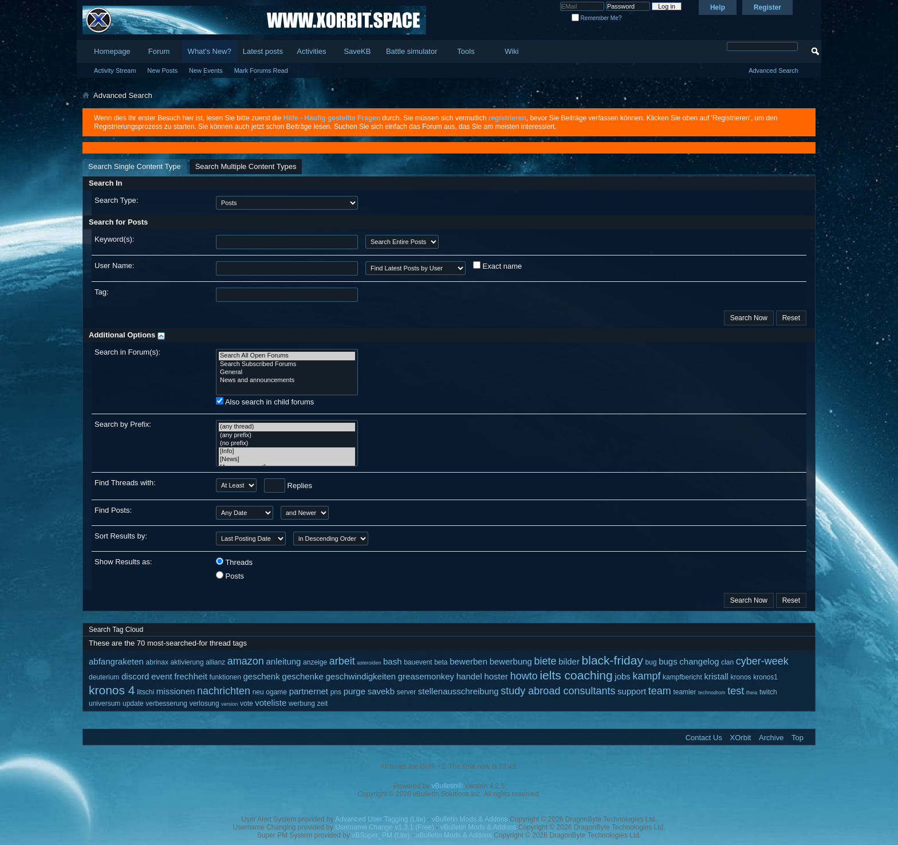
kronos (741, 677)
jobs (623, 676)
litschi (145, 692)
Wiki (512, 51)
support (631, 691)
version (229, 704)
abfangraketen (116, 661)
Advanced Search (773, 70)
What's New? (209, 51)
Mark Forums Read (261, 70)
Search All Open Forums (287, 356)
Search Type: (116, 200)
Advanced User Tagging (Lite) (380, 819)
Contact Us (704, 737)
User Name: (114, 265)
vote (246, 703)
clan (727, 662)
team (659, 691)
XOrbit (740, 737)
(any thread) (287, 427)
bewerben (468, 661)
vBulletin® (447, 786)
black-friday (612, 660)
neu (258, 692)
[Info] (287, 451)
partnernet (308, 691)
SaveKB (357, 51)
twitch (768, 692)
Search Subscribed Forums (287, 364)
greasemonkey (426, 676)
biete (545, 661)
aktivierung (187, 662)
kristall (716, 676)
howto (524, 676)
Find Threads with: (125, 482)
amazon (245, 661)
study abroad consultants (558, 691)
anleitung (283, 661)
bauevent (418, 662)
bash (392, 661)
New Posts (162, 70)
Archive (771, 737)
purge (354, 691)
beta (440, 662)
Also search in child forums (265, 401)
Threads (234, 562)
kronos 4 (112, 690)
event (161, 676)
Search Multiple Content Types (246, 166)
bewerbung (511, 661)
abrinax (157, 662)
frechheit (190, 676)
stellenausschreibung (458, 691)
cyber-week (762, 661)
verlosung (204, 703)
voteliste (270, 703)
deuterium (104, 677)
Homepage (112, 51)
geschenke (303, 676)
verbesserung (166, 703)
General (287, 372)
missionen (175, 691)
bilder (569, 661)
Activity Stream (115, 70)
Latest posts (263, 51)
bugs (668, 661)
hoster (496, 676)
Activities (311, 51)
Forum (159, 51)
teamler (684, 692)
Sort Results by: (120, 536)
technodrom (712, 692)
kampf (646, 676)
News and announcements (287, 380)
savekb (381, 691)
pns (335, 692)
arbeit (342, 661)
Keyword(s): (114, 239)
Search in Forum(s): (127, 352)
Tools (465, 51)
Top (797, 737)
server (406, 692)
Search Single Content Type (134, 166)
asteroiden (369, 663)
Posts (230, 575)
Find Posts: (113, 510)
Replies (288, 485)
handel (469, 676)
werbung (302, 703)
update (133, 703)
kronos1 (765, 677)
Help (717, 7)
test (735, 691)
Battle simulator (412, 51)
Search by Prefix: (122, 424)
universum (104, 703)
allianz (215, 662)
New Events (206, 70)
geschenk (261, 676)
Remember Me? (596, 18)
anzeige (315, 662)
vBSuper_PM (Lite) (380, 835)
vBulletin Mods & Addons (470, 819)
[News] (287, 459)
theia (752, 692)
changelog (699, 661)
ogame (276, 692)
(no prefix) (287, 443)
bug (651, 662)
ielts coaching (575, 675)
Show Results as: (123, 561)
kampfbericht (682, 677)
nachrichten (223, 691)
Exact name (497, 265)
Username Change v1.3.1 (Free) (384, 827)
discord (135, 676)
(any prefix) (287, 435)
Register (767, 7)
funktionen (225, 677)
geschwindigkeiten (361, 676)
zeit (322, 703)
